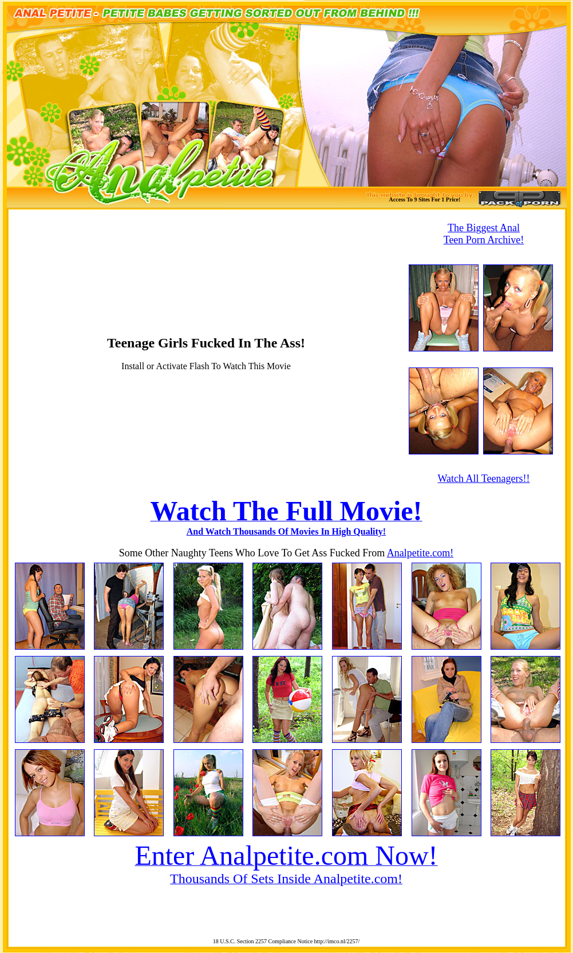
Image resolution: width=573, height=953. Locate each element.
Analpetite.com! (420, 553)
